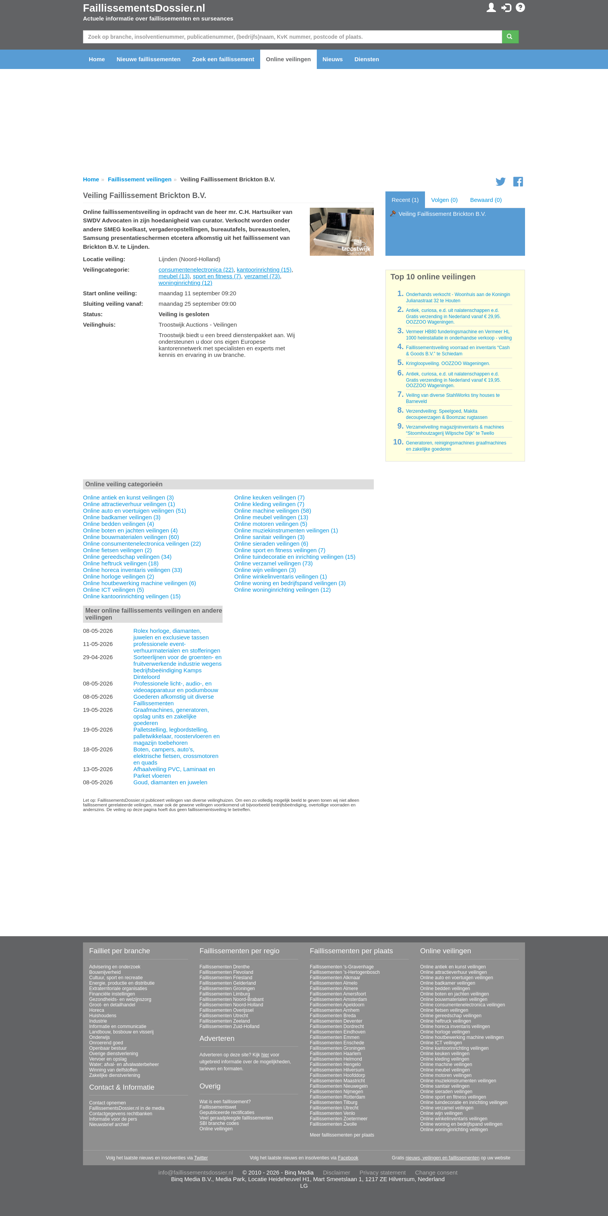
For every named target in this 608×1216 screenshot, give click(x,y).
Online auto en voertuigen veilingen (456, 977)
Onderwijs (99, 1037)
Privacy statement (382, 1172)
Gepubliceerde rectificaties (227, 1112)
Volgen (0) (444, 199)
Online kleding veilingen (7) (269, 504)
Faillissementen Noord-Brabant (232, 999)
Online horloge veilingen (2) (118, 576)
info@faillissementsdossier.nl (195, 1172)
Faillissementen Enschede (337, 1042)
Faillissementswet (218, 1107)
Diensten (366, 59)
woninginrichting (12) (185, 282)
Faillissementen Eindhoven (337, 1032)
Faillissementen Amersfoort (338, 994)
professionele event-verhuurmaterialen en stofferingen (176, 647)
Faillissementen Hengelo (335, 1064)
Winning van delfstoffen (113, 1070)
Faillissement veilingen (139, 179)
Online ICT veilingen (441, 1042)
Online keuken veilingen (445, 1053)
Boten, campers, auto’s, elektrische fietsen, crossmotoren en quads (175, 756)
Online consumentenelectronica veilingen (462, 1005)
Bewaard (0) (486, 199)
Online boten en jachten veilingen (454, 994)
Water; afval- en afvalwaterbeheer (124, 1064)
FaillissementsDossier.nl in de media (126, 1108)
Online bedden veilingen (445, 988)
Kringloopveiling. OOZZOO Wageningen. (448, 363)
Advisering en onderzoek (114, 967)
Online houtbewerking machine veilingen (462, 1037)
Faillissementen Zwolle (333, 1124)
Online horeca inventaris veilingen (455, 1026)
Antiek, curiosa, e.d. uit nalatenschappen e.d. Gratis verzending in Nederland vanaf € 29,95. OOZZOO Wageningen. (453, 316)
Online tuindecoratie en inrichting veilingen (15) (295, 556)
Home (97, 59)
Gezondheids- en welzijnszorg (120, 999)
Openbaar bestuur (108, 1048)
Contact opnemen (107, 1103)
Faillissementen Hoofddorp (337, 1075)
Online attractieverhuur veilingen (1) (129, 504)
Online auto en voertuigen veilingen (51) (134, 510)
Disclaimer (336, 1172)
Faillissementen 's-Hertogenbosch (345, 972)
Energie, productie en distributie (122, 983)
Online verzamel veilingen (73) (273, 563)
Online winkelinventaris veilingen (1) (280, 576)
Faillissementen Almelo (334, 983)
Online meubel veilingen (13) (271, 517)
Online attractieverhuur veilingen (453, 972)
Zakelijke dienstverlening (114, 1075)
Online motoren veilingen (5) (270, 523)
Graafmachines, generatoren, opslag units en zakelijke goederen (171, 716)
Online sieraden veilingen (446, 1091)
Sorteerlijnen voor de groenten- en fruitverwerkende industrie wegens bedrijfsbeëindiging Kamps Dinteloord (177, 667)
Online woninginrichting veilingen (454, 1129)
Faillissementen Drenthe (225, 967)
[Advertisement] (228, 420)
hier (265, 1055)
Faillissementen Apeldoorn (337, 1005)
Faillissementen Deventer (336, 1021)
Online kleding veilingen (445, 1059)
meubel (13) (174, 276)
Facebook (348, 1158)
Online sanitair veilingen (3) (269, 537)
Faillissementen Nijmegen (336, 1091)
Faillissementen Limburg (225, 994)
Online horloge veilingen (445, 1032)
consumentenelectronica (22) (196, 269)
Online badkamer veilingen (447, 983)
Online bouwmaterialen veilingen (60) (131, 537)
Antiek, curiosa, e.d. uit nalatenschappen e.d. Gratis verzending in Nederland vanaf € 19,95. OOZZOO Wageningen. (453, 379)
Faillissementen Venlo (332, 1113)
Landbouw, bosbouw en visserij (121, 1032)
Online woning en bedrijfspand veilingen (461, 1124)
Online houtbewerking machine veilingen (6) (139, 583)
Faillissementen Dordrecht (337, 1026)
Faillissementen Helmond (336, 1059)
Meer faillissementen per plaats (342, 1135)
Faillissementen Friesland (226, 977)
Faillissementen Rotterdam (337, 1097)
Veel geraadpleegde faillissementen (236, 1118)
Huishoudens (102, 1015)
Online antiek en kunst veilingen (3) (128, 497)
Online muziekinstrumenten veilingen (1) (286, 530)
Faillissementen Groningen (227, 988)
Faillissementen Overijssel (227, 1010)
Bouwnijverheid (105, 972)
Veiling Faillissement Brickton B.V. (442, 213)
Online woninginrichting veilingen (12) (282, 589)
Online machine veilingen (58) (272, 510)
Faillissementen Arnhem (334, 1010)
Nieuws (333, 59)
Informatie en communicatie (117, 1026)
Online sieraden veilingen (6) (271, 543)
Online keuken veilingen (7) (269, 497)
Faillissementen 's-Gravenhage (342, 967)
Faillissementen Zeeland (225, 1021)
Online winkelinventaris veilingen (453, 1118)
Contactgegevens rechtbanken (120, 1113)
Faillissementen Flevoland (227, 972)
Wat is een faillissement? (225, 1101)
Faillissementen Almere (334, 988)
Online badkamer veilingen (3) (122, 517)
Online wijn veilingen (441, 1113)
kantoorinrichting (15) (264, 269)
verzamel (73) (262, 276)
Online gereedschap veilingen (451, 1015)
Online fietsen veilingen (444, 1010)
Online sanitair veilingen (445, 1086)
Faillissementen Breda (333, 1015)
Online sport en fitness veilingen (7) (279, 550)
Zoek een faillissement (223, 59)
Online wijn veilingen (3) (265, 570)
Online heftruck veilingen (445, 1021)
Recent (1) (405, 199)
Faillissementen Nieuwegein (339, 1086)
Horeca (96, 1010)
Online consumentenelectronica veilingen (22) (142, 543)
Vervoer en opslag (108, 1059)
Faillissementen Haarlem (335, 1053)
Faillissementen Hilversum (337, 1070)
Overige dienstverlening (113, 1053)
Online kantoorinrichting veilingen (454, 1048)
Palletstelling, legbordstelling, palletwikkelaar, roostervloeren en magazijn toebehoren (176, 736)
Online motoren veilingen (446, 1075)
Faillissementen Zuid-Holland (230, 1026)
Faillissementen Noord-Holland (231, 1005)
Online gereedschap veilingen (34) (127, 556)
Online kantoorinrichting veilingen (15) (132, 596)
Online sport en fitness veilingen (453, 1097)
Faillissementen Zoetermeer (339, 1118)
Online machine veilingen (446, 1064)
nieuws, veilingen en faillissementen (443, 1158)
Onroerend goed (106, 1042)
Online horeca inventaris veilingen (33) (132, 570)
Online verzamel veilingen (446, 1108)
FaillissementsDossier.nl (144, 8)
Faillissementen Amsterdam (338, 999)
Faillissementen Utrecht (224, 1015)
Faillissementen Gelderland (228, 983)
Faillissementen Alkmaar (335, 977)
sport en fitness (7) (217, 276)
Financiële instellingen (112, 994)
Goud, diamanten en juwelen (170, 782)
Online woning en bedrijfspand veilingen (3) (290, 583)
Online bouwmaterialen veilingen (453, 999)
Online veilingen (288, 59)
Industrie (98, 1021)
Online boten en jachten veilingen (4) (130, 530)
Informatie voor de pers (113, 1119)
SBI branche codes (219, 1123)
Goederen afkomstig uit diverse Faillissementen (173, 699)
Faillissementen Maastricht (337, 1080)
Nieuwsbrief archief (109, 1124)
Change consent (436, 1172)
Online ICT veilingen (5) (113, 589)
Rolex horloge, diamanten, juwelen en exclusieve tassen (171, 634)
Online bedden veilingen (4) (118, 523)
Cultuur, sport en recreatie (116, 977)
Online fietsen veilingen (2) (117, 550)
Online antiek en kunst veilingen (453, 967)
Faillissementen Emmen (334, 1037)
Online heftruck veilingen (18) (121, 563)
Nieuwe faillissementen (149, 59)
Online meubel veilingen (445, 1070)
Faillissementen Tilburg (334, 1102)
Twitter (201, 1158)
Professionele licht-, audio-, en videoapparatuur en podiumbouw (175, 686)
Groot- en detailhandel (112, 1005)
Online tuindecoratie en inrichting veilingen (464, 1102)
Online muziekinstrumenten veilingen (458, 1080)
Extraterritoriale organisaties (118, 988)
